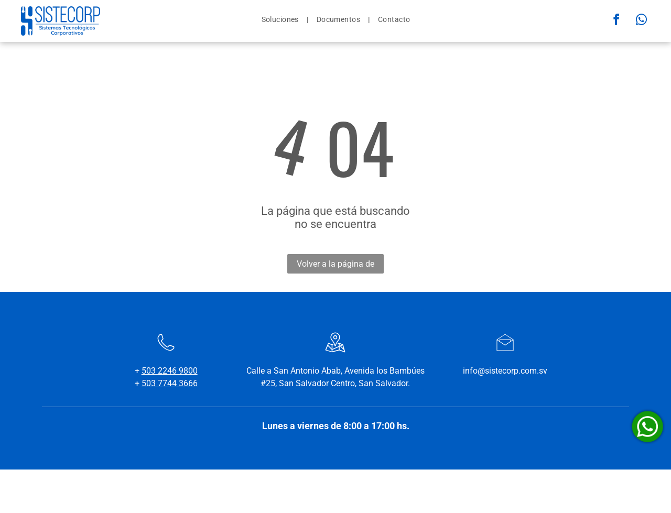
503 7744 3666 (170, 383)
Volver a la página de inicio (335, 266)
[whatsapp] (641, 21)
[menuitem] (281, 19)
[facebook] (616, 21)
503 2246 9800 (170, 371)
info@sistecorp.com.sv (505, 371)
